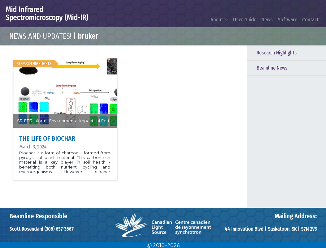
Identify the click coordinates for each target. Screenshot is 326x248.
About (219, 19)
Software (287, 19)
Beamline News (272, 68)
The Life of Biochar (47, 138)
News (267, 19)
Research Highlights (277, 53)
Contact (310, 19)
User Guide (244, 19)
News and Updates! (40, 36)
